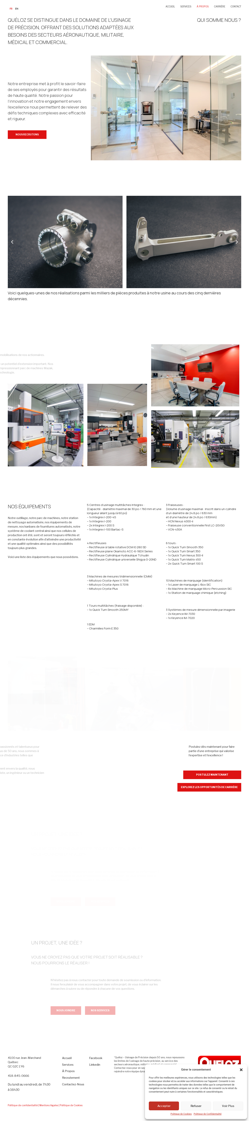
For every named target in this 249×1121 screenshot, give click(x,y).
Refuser (196, 1106)
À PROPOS (203, 6)
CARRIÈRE (219, 6)
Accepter (164, 1106)
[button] (241, 1070)
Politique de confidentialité (23, 1105)
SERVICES (185, 6)
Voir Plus (228, 1106)
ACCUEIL (170, 6)
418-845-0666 (18, 1076)
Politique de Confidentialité (207, 1114)
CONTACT (236, 6)
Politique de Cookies (181, 1114)
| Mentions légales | (48, 1105)
